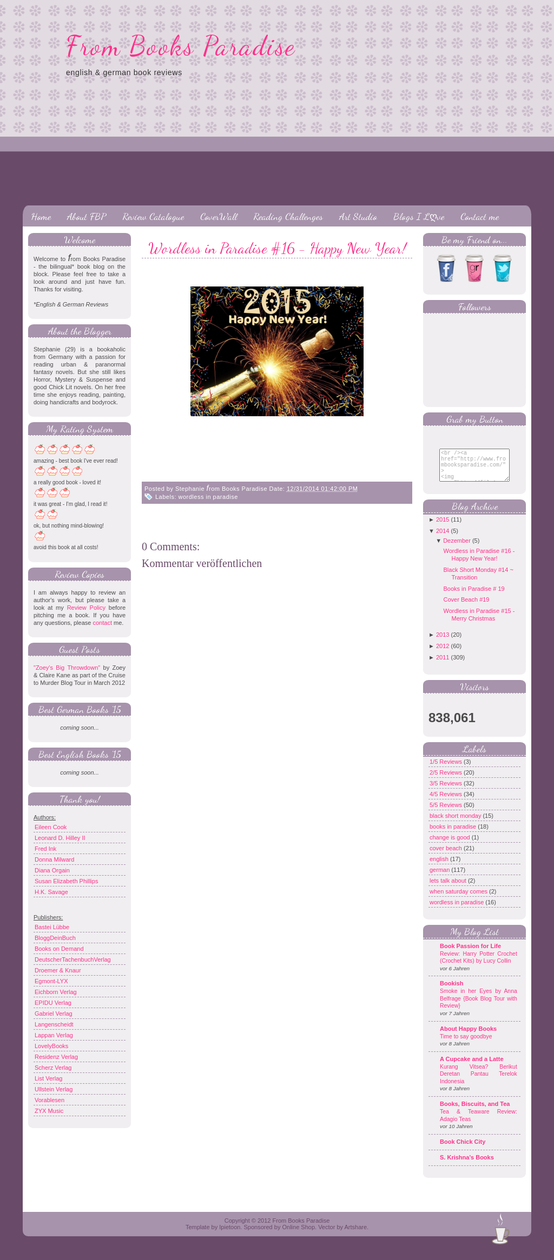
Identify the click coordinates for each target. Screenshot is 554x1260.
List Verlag (48, 1078)
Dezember (457, 548)
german (440, 878)
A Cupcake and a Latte (472, 1067)
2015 (442, 527)
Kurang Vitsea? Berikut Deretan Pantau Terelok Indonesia (478, 1082)
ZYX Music (49, 1111)
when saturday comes (459, 899)
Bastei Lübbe (52, 927)
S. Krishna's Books (467, 1165)
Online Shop (298, 1235)
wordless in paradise (208, 497)
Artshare (355, 1235)
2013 (442, 642)
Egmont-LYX (51, 981)
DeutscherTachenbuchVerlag (73, 959)
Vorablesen (49, 1100)
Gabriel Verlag (53, 1013)
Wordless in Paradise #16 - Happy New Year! (277, 248)
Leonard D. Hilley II (60, 838)
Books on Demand (59, 948)
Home (41, 216)
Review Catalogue (153, 216)
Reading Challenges (288, 216)
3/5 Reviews (447, 791)
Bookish (451, 991)
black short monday (456, 824)
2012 (442, 654)
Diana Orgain (52, 870)
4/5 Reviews (447, 802)
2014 (442, 539)
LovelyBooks (51, 1046)
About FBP (86, 216)
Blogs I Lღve (418, 216)
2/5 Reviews (447, 780)
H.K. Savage (51, 892)
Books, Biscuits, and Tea (475, 1112)
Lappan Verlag (54, 1035)
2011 (442, 665)
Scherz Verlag (53, 1067)
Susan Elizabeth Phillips (66, 881)
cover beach (447, 856)
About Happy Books (468, 1037)
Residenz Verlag (56, 1057)
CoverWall (218, 216)
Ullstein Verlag (53, 1089)
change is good (451, 845)
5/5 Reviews (447, 813)
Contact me (479, 216)
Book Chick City (462, 1149)
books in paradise (454, 834)
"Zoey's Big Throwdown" (67, 667)
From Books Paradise (181, 46)
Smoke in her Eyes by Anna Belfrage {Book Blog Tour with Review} (478, 1006)
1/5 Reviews (447, 769)
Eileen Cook (51, 827)
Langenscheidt (54, 1024)
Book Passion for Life (470, 954)
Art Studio (358, 216)
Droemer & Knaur (58, 970)
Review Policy (86, 607)
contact (102, 622)
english (440, 867)
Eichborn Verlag (56, 992)
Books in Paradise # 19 (473, 597)
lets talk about (449, 888)
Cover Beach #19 (466, 607)
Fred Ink (45, 848)
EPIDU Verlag (53, 1002)
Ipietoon (229, 1235)
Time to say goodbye (466, 1045)
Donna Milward (54, 859)
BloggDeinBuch (55, 938)
